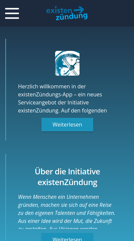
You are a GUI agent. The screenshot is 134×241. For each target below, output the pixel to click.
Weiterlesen (67, 124)
